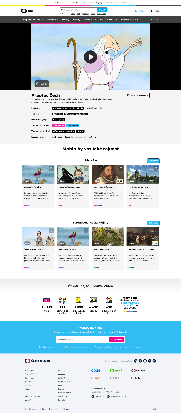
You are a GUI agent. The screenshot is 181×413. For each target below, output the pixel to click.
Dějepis (80, 131)
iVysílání (90, 3)
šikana (93, 14)
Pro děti (110, 3)
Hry (102, 20)
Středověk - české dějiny (76, 114)
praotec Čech (90, 137)
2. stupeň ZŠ (72, 125)
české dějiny (57, 137)
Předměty (51, 20)
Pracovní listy (90, 20)
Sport (83, 3)
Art (116, 3)
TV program (100, 3)
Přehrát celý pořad (95, 108)
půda (78, 14)
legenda (69, 137)
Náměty (76, 20)
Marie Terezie (101, 14)
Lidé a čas (57, 114)
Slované (78, 137)
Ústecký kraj (58, 119)
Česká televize (60, 3)
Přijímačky (112, 20)
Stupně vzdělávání (31, 20)
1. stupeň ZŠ (58, 125)
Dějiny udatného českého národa (68, 108)
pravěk (73, 14)
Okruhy (65, 20)
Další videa (153, 160)
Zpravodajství (73, 3)
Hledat (102, 10)
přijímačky (85, 14)
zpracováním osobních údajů (131, 346)
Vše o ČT (123, 3)
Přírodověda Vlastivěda (63, 131)
